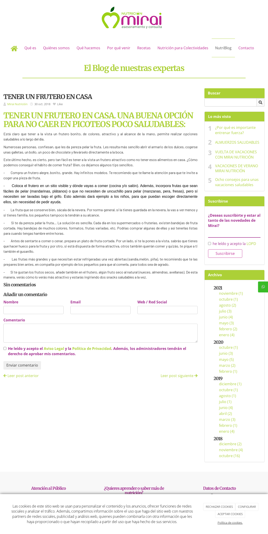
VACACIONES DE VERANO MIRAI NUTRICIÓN (236, 168)
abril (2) (225, 413)
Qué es (30, 47)
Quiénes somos (56, 47)
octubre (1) (228, 299)
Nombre (10, 302)
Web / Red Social (152, 302)
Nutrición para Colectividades (182, 47)
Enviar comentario (22, 365)
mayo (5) (226, 359)
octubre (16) (229, 455)
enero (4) (226, 334)
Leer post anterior (21, 375)
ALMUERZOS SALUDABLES (237, 142)
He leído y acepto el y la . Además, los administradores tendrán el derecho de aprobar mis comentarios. (97, 351)
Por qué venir (118, 47)
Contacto (246, 47)
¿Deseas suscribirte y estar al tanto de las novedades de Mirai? (234, 220)
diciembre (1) (230, 383)
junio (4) (226, 317)
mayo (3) (226, 323)
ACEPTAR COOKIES (230, 514)
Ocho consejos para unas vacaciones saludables (237, 182)
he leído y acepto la (232, 243)
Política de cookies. (230, 523)
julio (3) (225, 311)
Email (75, 302)
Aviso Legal (54, 348)
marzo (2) (227, 365)
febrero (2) (228, 328)
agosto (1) (227, 395)
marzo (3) (227, 419)
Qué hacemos (88, 47)
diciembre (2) (230, 443)
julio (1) (225, 401)
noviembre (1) (231, 293)
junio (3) (226, 353)
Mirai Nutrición (17, 104)
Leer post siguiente (179, 375)
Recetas (144, 47)
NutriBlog (223, 47)
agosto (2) (227, 305)
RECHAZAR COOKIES (219, 507)
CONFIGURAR (247, 507)
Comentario (14, 320)
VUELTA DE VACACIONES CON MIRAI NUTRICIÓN (236, 154)
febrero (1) (228, 371)
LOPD (251, 243)
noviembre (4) (231, 449)
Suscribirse (225, 253)
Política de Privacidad (91, 348)
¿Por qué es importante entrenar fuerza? (235, 130)
